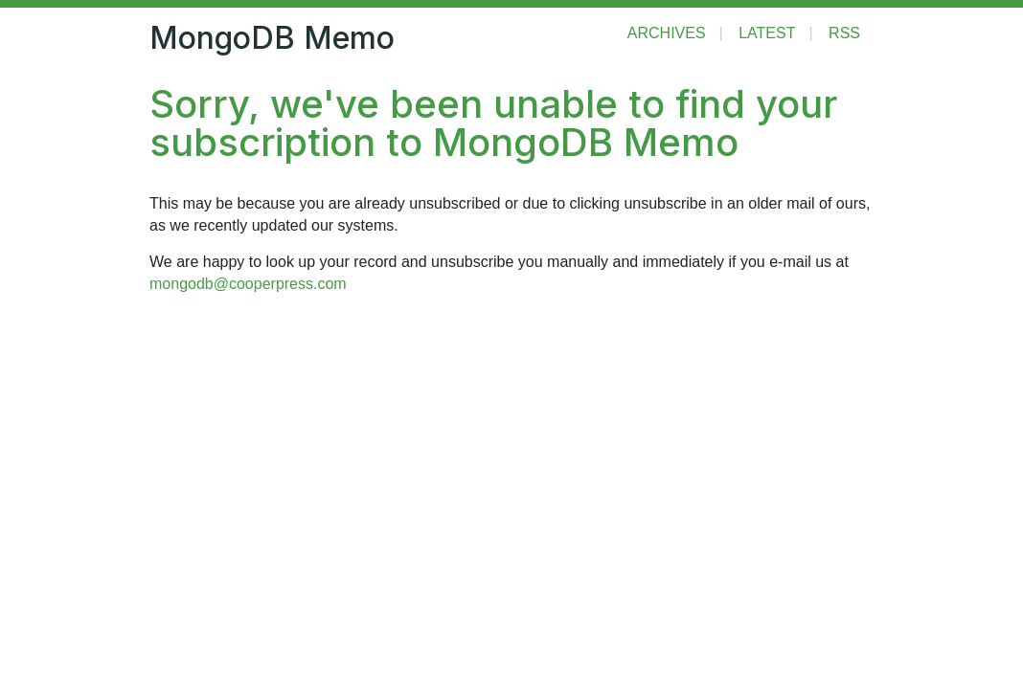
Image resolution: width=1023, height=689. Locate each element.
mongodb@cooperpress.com (248, 284)
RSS (844, 33)
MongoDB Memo (272, 37)
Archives (666, 33)
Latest (767, 33)
